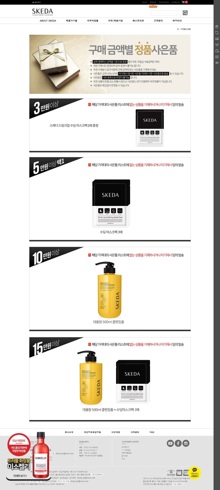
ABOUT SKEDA (48, 20)
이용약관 (116, 432)
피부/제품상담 (115, 20)
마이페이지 (175, 2)
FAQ (152, 432)
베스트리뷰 (138, 20)
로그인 (144, 2)
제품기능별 (71, 20)
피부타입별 (92, 20)
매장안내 (177, 20)
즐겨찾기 (36, 2)
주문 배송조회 (164, 2)
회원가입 (153, 2)
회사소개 (69, 432)
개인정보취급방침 (92, 432)
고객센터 (158, 20)
